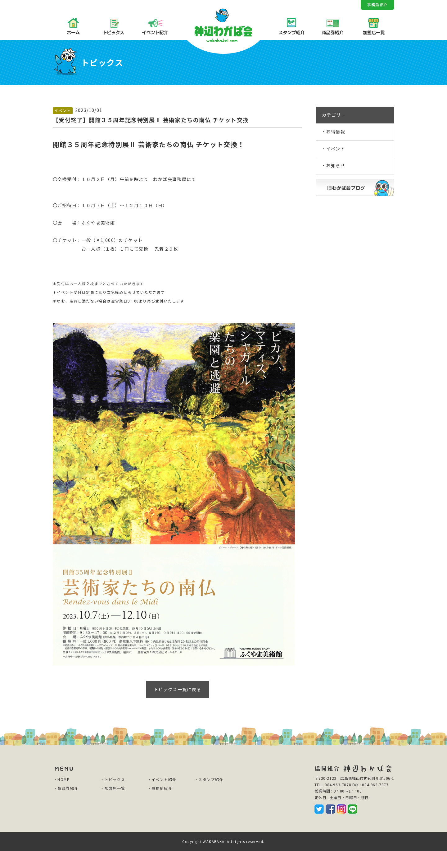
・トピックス (112, 779)
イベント (62, 110)
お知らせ (335, 165)
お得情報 (335, 131)
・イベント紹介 (162, 779)
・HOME (61, 779)
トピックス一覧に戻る (177, 689)
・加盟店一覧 (112, 788)
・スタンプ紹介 (209, 779)
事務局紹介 (377, 4)
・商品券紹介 (65, 788)
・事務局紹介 (159, 788)
